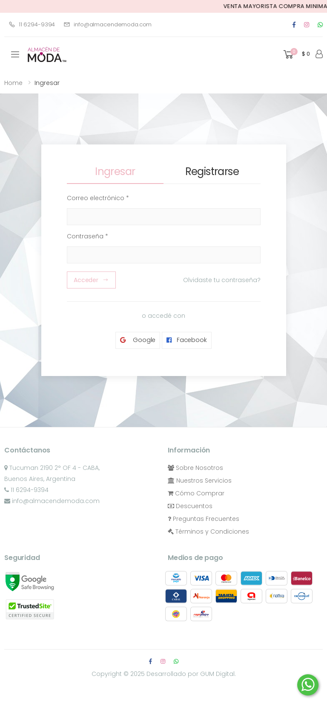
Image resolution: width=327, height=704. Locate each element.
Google (137, 340)
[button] (296, 55)
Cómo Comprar (196, 493)
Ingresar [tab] (115, 171)
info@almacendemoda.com (107, 24)
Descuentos (190, 506)
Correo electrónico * (98, 198)
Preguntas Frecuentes (203, 519)
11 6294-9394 (32, 24)
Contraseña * (87, 236)
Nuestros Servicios (200, 480)
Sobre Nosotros (195, 468)
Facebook (186, 340)
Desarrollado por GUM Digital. (191, 674)
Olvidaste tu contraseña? (222, 280)
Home (13, 83)
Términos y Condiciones (208, 531)
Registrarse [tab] (212, 171)
